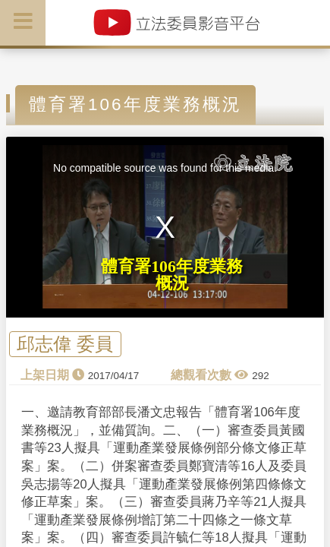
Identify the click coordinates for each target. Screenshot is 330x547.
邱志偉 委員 (65, 344)
